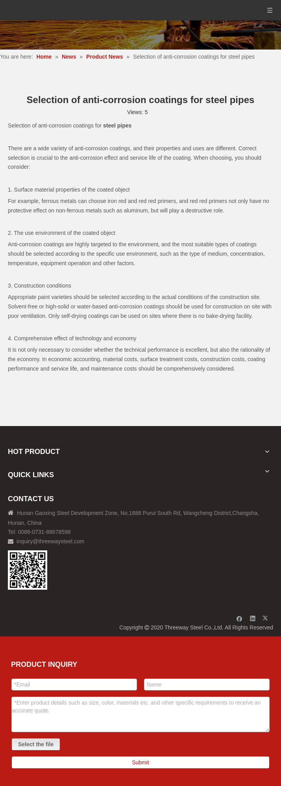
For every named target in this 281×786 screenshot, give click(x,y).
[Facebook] (239, 618)
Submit (140, 762)
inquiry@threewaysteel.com (50, 541)
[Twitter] (266, 618)
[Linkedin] (253, 618)
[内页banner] (140, 35)
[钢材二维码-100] (27, 570)
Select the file (36, 744)
